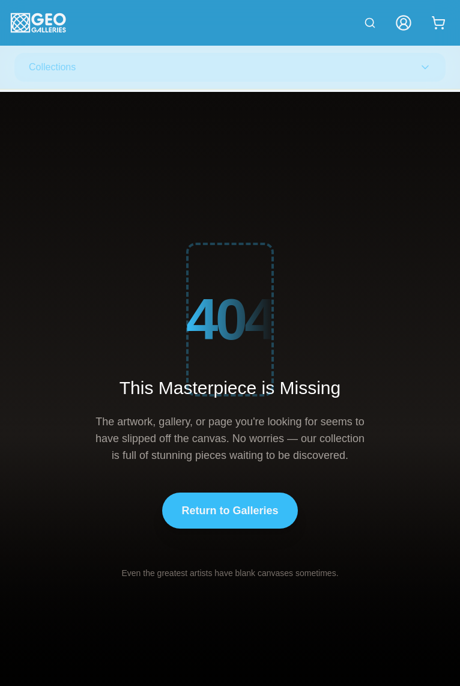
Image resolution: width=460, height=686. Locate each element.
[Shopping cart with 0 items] (438, 23)
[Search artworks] (370, 23)
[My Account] (403, 23)
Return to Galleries (229, 511)
